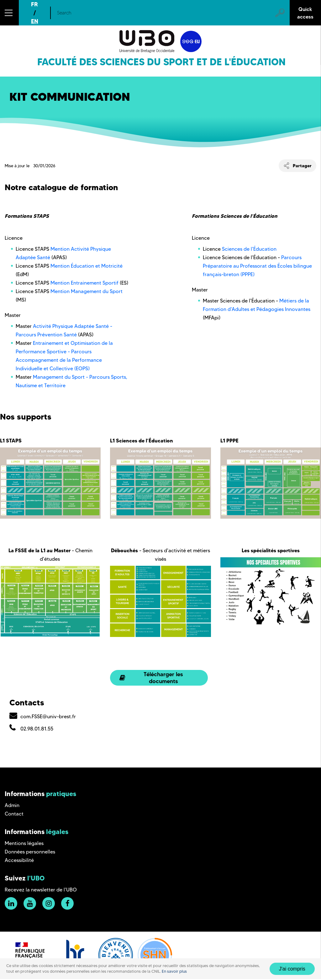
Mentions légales (24, 843)
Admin (12, 805)
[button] (9, 12)
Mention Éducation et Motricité (86, 266)
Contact (14, 814)
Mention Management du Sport (86, 291)
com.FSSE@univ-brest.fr (48, 717)
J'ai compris (292, 968)
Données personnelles (30, 852)
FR (34, 4)
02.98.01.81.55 (36, 729)
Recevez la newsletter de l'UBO (41, 890)
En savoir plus (174, 971)
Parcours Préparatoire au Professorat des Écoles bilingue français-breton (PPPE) (257, 265)
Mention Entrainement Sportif (84, 283)
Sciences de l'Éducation (250, 249)
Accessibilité (19, 860)
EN (34, 21)
